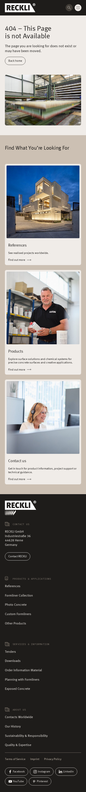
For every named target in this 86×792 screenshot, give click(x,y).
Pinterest (40, 781)
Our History (13, 726)
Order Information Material (23, 670)
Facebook (16, 772)
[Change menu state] (78, 8)
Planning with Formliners (22, 679)
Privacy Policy (52, 759)
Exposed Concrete (17, 689)
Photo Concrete (16, 605)
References (12, 586)
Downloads (13, 661)
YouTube (16, 781)
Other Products (15, 623)
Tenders (10, 652)
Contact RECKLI (17, 556)
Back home (15, 61)
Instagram (42, 772)
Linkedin (66, 772)
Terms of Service (15, 759)
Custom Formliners (18, 614)
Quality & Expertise (18, 745)
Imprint (34, 759)
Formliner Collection (19, 595)
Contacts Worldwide (19, 717)
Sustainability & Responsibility (26, 736)
